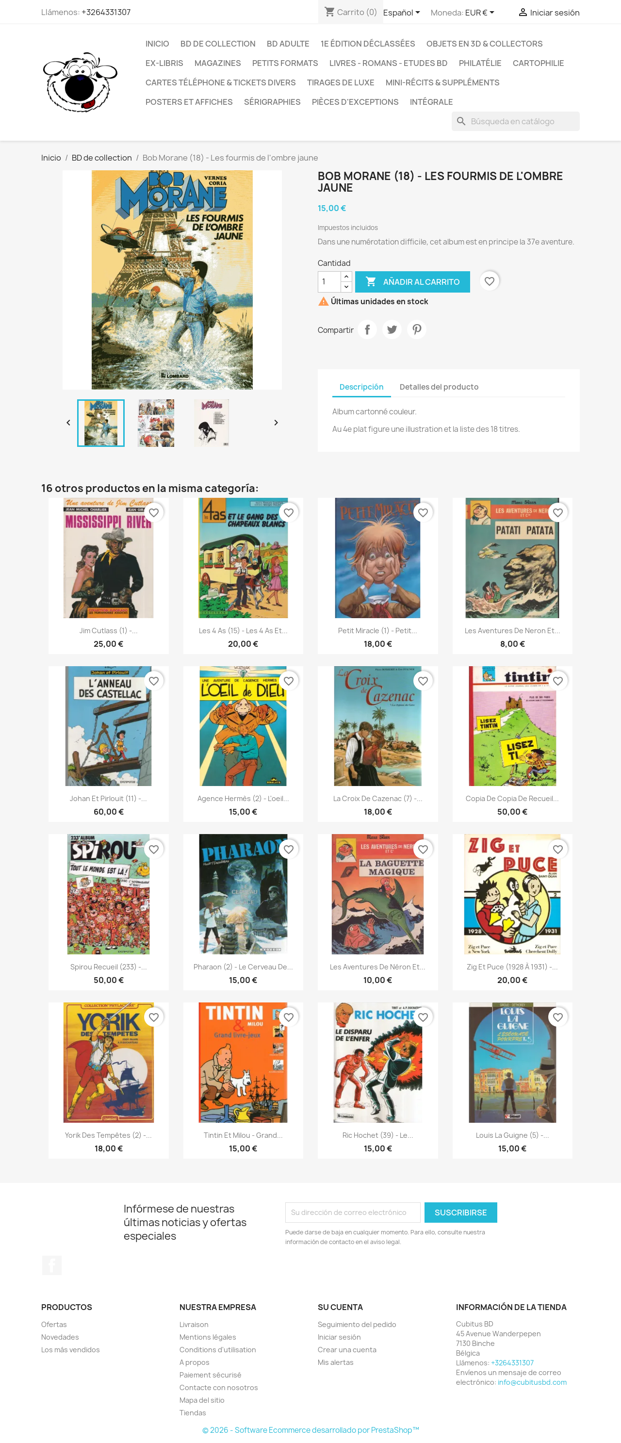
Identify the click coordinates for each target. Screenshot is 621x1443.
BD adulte (288, 43)
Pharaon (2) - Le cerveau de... (243, 966)
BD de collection (218, 43)
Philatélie (480, 63)
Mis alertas (336, 1362)
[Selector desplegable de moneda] (481, 13)
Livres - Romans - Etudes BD (388, 63)
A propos (195, 1362)
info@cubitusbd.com (532, 1382)
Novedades (60, 1337)
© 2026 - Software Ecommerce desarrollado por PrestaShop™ (310, 1430)
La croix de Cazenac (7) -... (378, 798)
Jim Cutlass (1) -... (109, 630)
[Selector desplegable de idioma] (403, 13)
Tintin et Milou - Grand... (243, 1135)
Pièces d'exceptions (355, 102)
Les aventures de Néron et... (377, 966)
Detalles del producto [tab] (439, 387)
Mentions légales (208, 1337)
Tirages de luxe (341, 82)
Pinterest (416, 329)
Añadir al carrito (412, 282)
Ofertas (54, 1324)
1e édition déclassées (368, 43)
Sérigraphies (272, 102)
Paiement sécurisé (211, 1374)
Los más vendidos (70, 1349)
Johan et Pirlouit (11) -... (108, 798)
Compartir (367, 329)
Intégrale (431, 102)
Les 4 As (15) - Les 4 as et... (243, 630)
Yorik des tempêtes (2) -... (108, 1135)
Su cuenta (340, 1307)
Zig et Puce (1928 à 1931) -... (512, 966)
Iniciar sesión (339, 1337)
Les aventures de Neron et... (512, 630)
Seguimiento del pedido (357, 1324)
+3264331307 (106, 12)
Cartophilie (538, 63)
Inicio (157, 43)
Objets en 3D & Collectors (484, 43)
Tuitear (392, 329)
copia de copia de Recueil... (512, 798)
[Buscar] (516, 121)
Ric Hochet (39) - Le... (378, 1135)
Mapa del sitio (202, 1400)
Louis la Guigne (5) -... (512, 1135)
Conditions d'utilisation (218, 1349)
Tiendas (193, 1412)
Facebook (52, 1265)
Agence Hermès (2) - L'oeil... (243, 798)
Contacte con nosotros (219, 1387)
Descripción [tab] (362, 387)
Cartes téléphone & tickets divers (221, 82)
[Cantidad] (329, 282)
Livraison (194, 1324)
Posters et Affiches (189, 102)
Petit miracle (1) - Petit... (377, 630)
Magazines (218, 63)
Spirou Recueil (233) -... (108, 966)
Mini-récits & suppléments (443, 82)
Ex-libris (164, 63)
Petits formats (285, 63)
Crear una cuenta (347, 1349)
